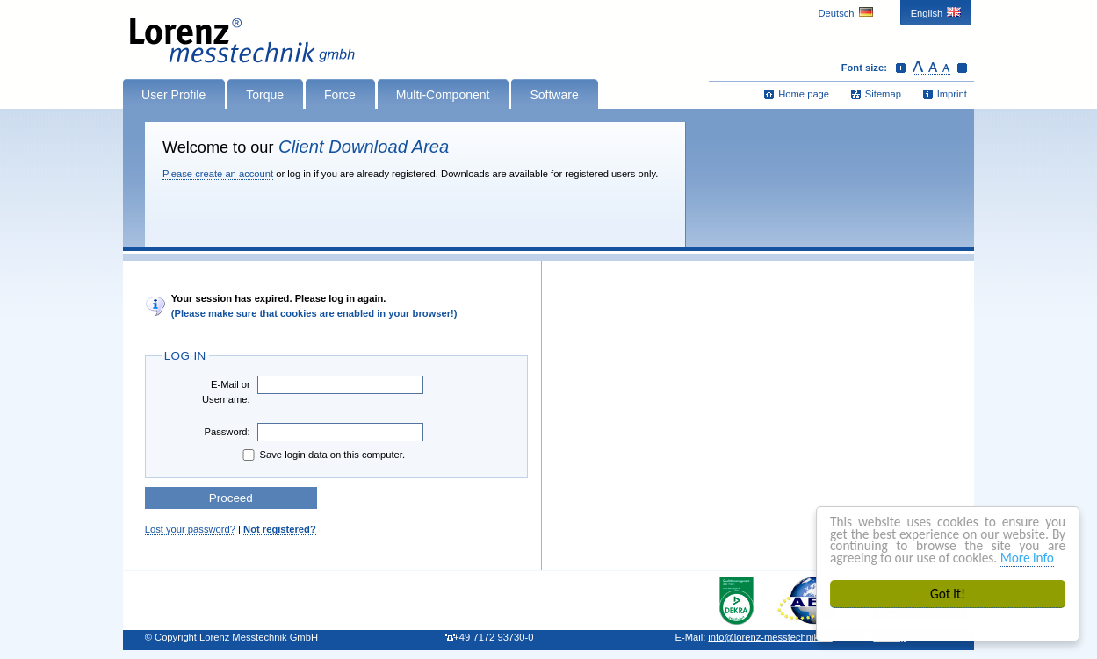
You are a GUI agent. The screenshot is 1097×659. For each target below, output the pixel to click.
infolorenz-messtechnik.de (770, 637)
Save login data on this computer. (322, 455)
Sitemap (883, 94)
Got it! (947, 593)
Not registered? (279, 529)
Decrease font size (962, 68)
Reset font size (931, 68)
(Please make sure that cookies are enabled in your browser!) (314, 313)
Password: (226, 431)
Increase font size (901, 68)
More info (1027, 557)
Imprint (952, 94)
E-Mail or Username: (226, 392)
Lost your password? (190, 529)
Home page (803, 94)
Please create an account (217, 173)
